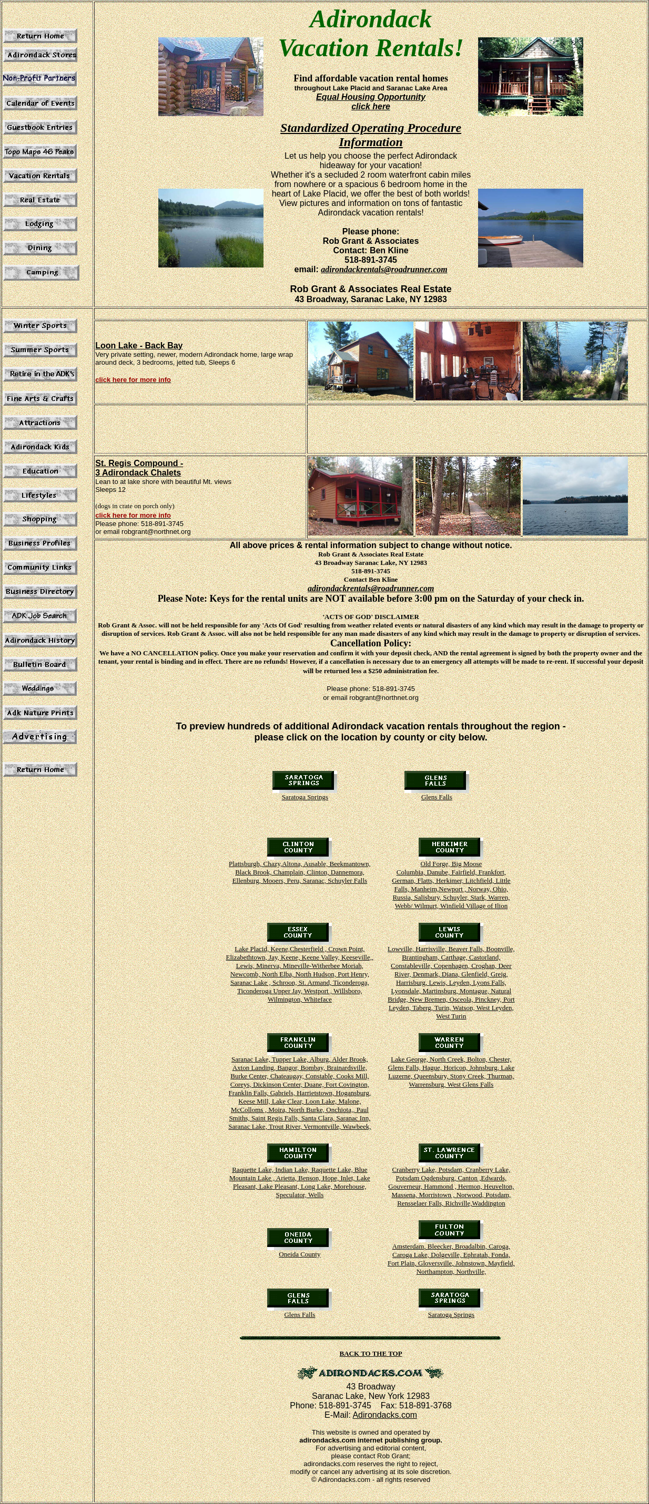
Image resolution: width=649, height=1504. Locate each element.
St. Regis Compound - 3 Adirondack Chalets (139, 468)
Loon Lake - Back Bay (138, 345)
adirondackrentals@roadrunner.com (384, 269)
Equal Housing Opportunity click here (370, 101)
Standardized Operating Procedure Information (370, 135)
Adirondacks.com (384, 1414)
